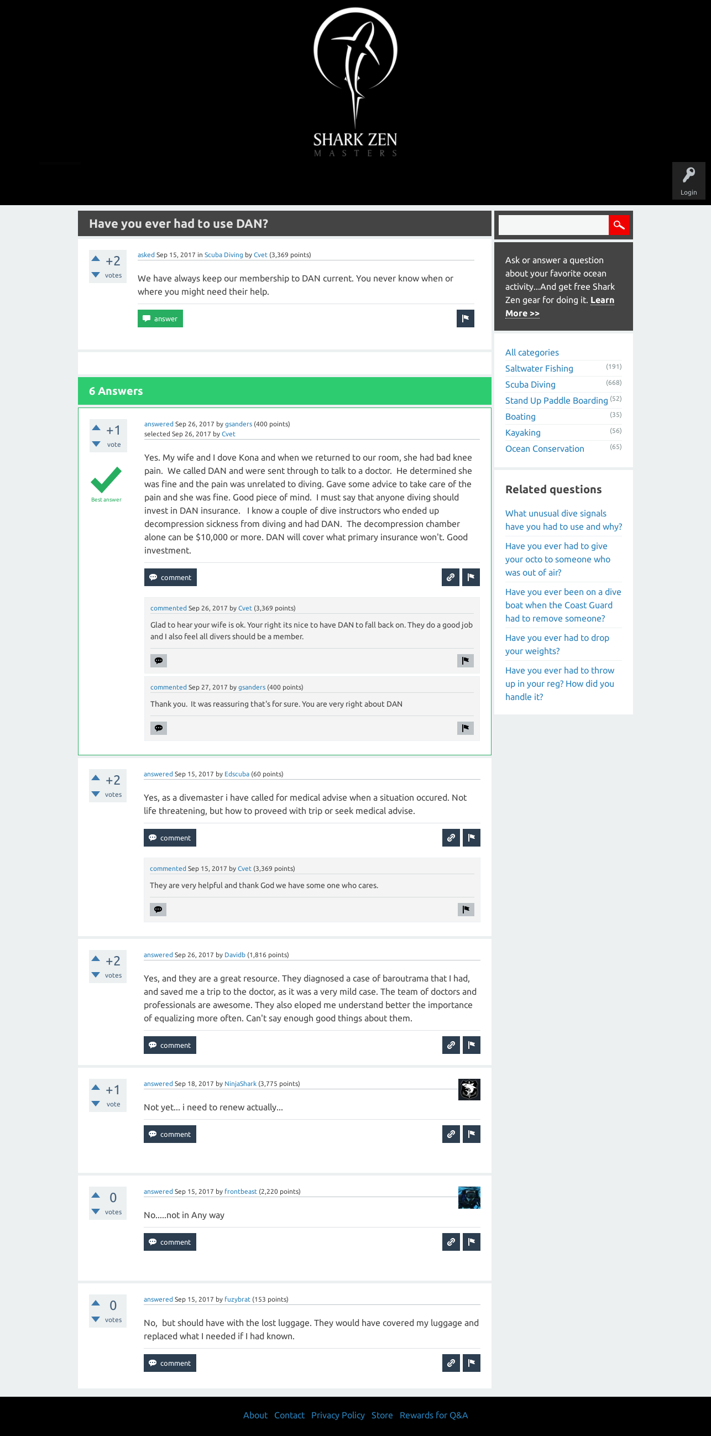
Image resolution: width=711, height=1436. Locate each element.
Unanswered (279, 183)
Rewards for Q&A (434, 1415)
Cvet (261, 254)
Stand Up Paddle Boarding (556, 400)
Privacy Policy (338, 1415)
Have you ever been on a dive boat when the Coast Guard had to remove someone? (563, 605)
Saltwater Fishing (539, 368)
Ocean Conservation (544, 448)
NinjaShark (240, 1083)
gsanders (238, 423)
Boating (520, 416)
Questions (232, 183)
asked (146, 254)
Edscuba (236, 773)
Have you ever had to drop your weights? (557, 644)
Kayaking (523, 432)
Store (482, 183)
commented (168, 608)
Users (355, 183)
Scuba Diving (224, 254)
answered (159, 423)
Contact (289, 1415)
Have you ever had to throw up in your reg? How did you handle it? (559, 683)
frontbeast (240, 1191)
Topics (321, 183)
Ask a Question (402, 183)
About (448, 183)
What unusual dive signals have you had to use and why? (563, 519)
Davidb (234, 954)
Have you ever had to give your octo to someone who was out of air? (557, 559)
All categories (532, 352)
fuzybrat (237, 1299)
